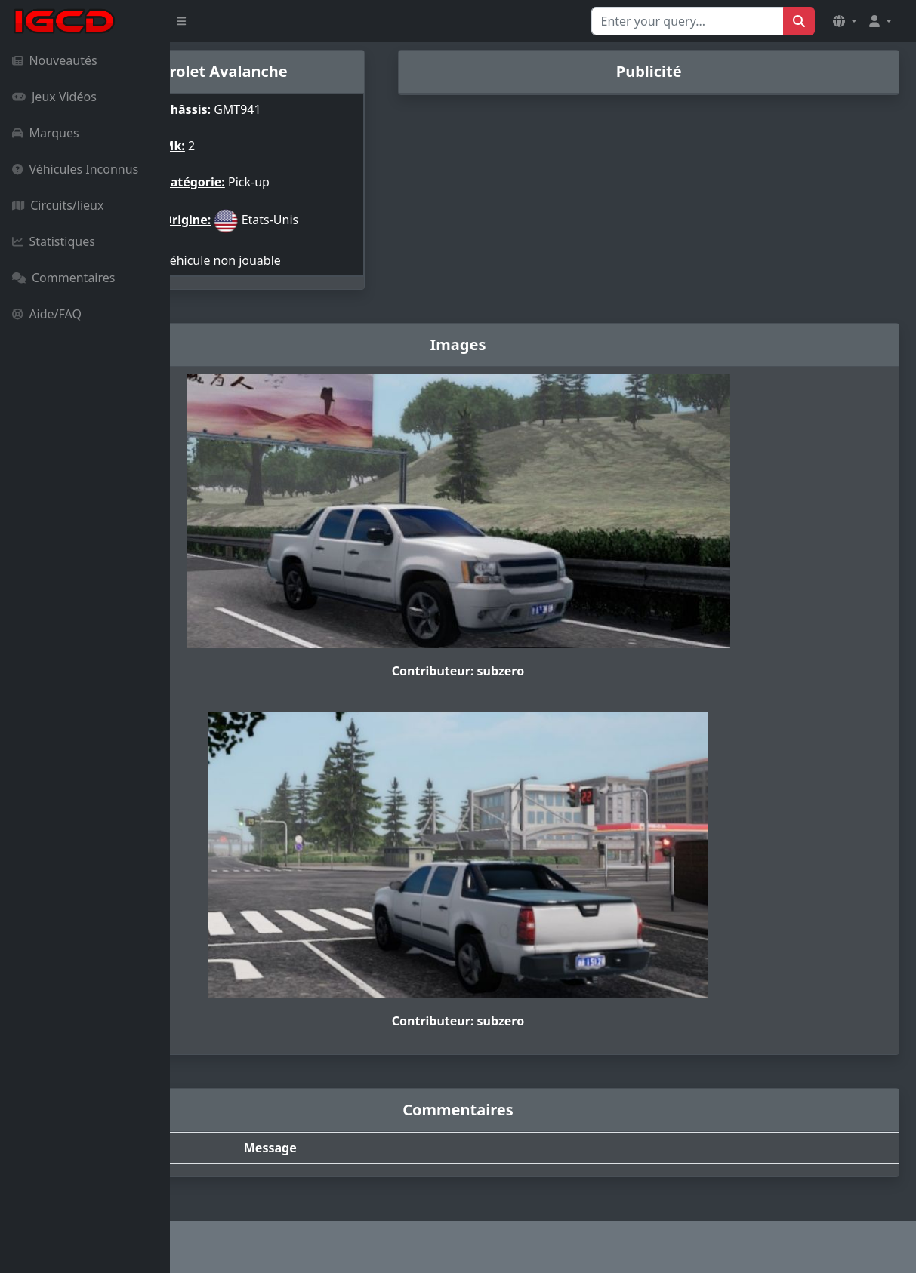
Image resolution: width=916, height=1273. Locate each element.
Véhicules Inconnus (75, 169)
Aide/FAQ (47, 314)
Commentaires (63, 277)
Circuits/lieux (57, 205)
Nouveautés (54, 60)
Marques (45, 133)
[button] (845, 21)
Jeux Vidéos (54, 96)
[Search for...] (687, 21)
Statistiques (53, 241)
